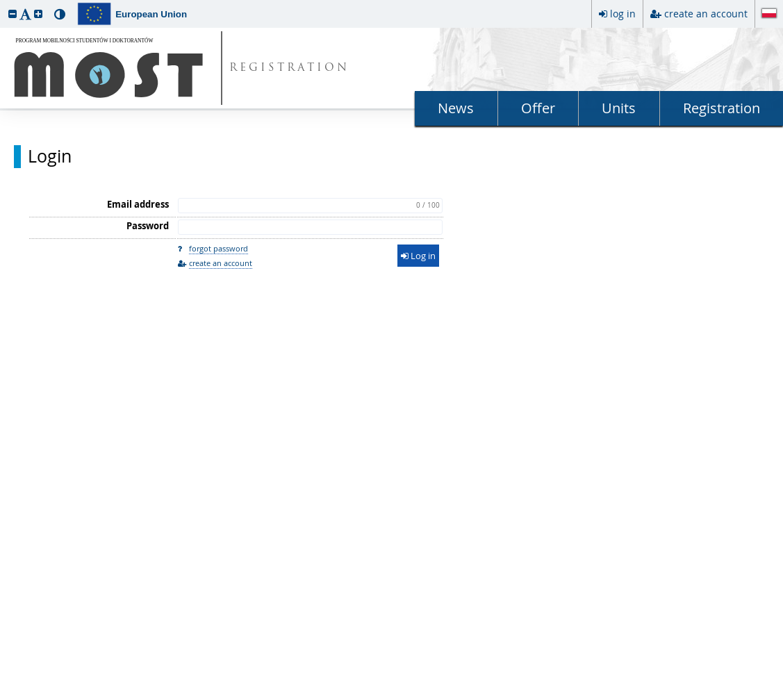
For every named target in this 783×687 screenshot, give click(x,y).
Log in (418, 255)
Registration (721, 108)
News (456, 108)
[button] (12, 13)
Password (147, 226)
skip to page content (3, 3)
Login (50, 156)
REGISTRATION (289, 68)
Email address (138, 204)
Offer (538, 108)
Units (619, 108)
